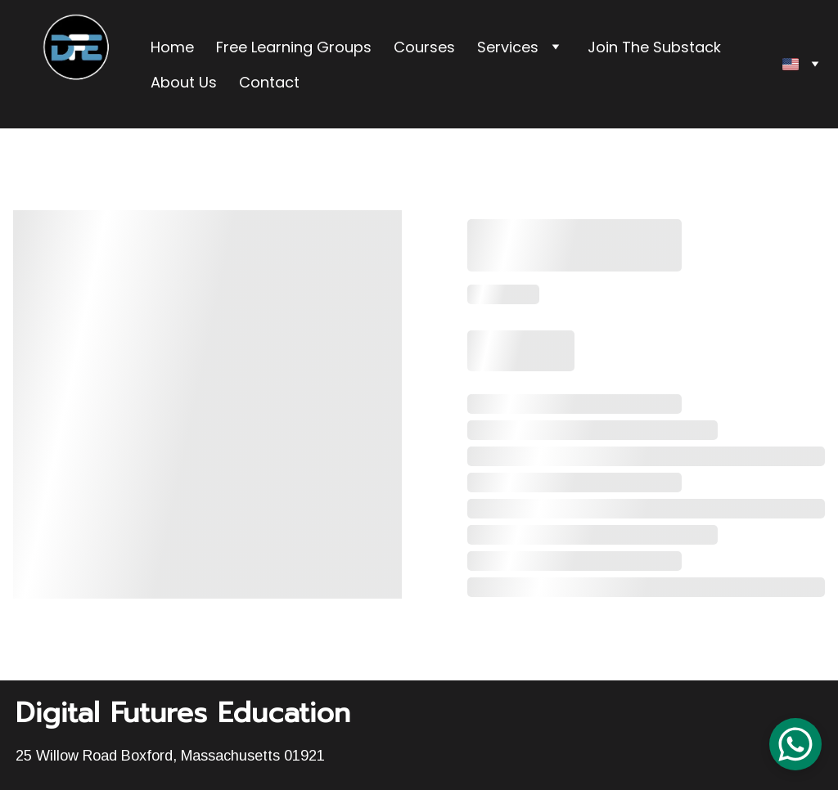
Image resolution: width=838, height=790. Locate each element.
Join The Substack (654, 47)
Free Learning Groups (294, 47)
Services (507, 47)
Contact (269, 82)
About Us (184, 82)
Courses (424, 47)
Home (172, 47)
